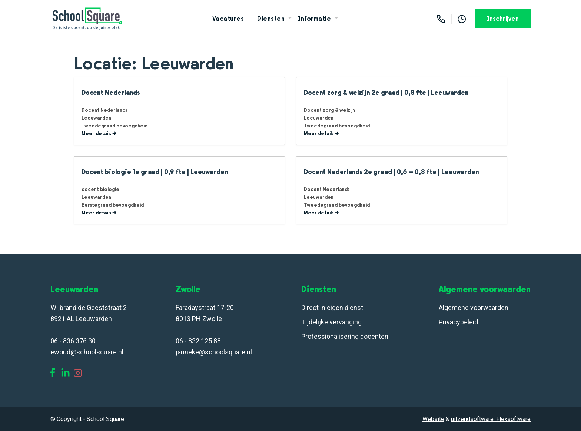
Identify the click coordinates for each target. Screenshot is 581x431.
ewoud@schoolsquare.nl (86, 352)
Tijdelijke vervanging (331, 322)
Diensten (271, 18)
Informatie (314, 18)
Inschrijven (503, 18)
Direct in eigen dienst (332, 307)
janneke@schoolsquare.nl (214, 352)
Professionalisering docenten (345, 336)
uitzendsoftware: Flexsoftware (491, 418)
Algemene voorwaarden (473, 307)
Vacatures (228, 18)
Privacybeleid (458, 322)
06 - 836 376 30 (73, 341)
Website (433, 418)
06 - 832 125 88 (198, 341)
